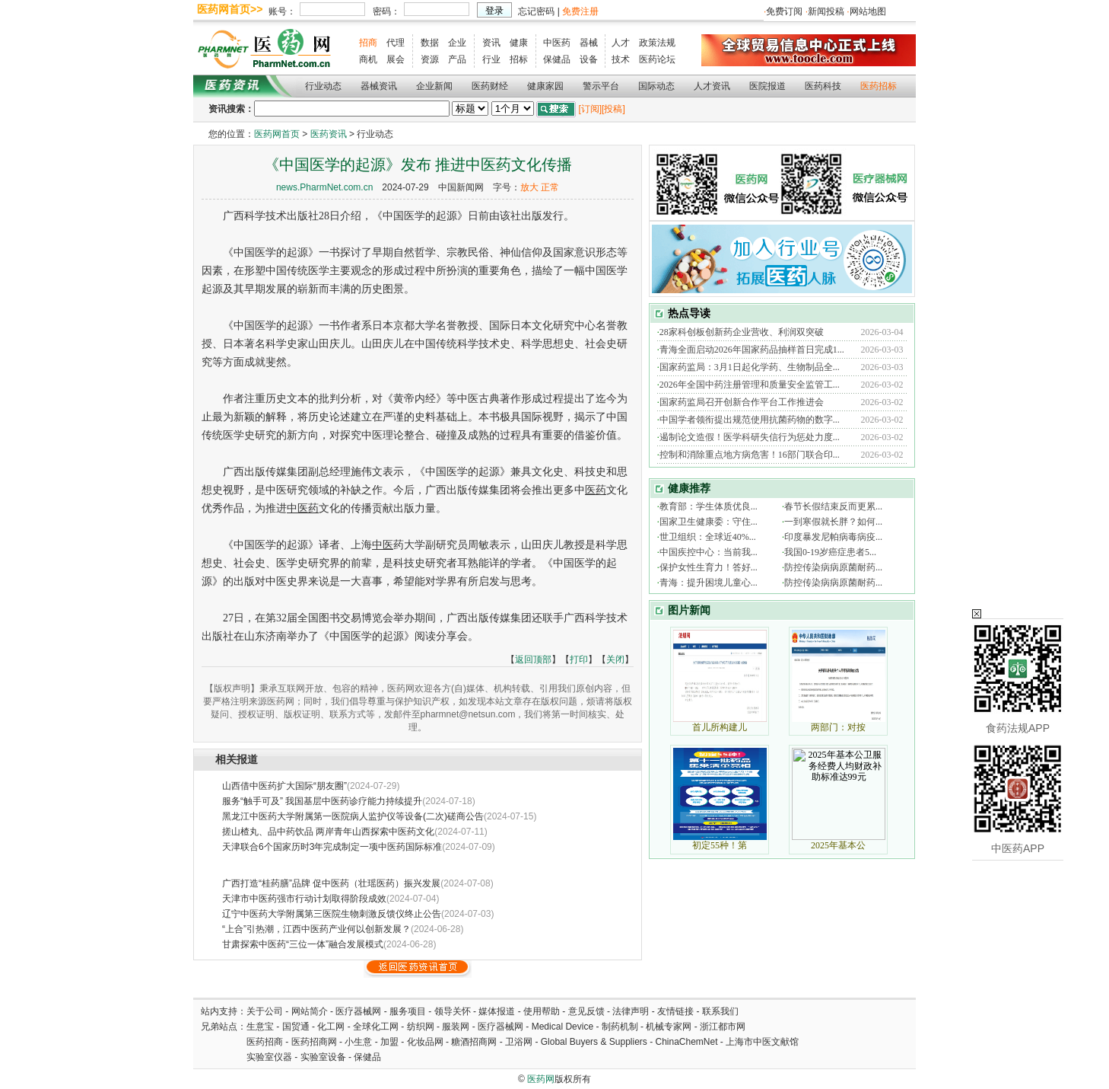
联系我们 (720, 1011)
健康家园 (545, 86)
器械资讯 (379, 86)
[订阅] (590, 109)
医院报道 (767, 86)
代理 (395, 42)
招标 (519, 59)
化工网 (331, 1026)
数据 (430, 42)
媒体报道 (496, 1011)
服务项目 (407, 1011)
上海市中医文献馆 (762, 1041)
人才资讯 (712, 86)
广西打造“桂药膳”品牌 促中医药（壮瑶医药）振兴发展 (331, 883)
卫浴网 (520, 1041)
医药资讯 (328, 134)
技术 (621, 59)
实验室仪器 (269, 1057)
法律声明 (630, 1011)
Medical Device (562, 1026)
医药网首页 (277, 134)
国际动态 (656, 86)
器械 (589, 42)
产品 (457, 59)
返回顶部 (533, 659)
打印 (579, 659)
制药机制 (620, 1026)
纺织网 (420, 1026)
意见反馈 (586, 1011)
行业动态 (323, 86)
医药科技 (823, 86)
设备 (589, 59)
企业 (457, 42)
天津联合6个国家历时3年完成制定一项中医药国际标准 (332, 847)
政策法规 (657, 42)
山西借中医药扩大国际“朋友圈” (284, 786)
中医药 (556, 42)
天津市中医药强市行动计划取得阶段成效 (304, 898)
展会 (395, 59)
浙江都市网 (722, 1026)
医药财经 (490, 86)
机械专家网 (668, 1026)
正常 (550, 187)
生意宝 (260, 1026)
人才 (621, 42)
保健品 (556, 59)
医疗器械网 (358, 1011)
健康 (519, 42)
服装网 (455, 1026)
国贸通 (296, 1026)
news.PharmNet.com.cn (324, 187)
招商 (368, 42)
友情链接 (675, 1011)
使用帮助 (541, 1011)
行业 (491, 59)
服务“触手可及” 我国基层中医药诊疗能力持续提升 (322, 801)
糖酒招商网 (474, 1041)
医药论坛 (657, 59)
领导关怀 (452, 1011)
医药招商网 (314, 1041)
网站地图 (868, 11)
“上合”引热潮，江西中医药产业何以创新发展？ (316, 929)
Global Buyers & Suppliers (594, 1041)
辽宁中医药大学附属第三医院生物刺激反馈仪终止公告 (331, 914)
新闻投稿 (826, 11)
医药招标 (878, 86)
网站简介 (309, 1011)
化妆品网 (425, 1041)
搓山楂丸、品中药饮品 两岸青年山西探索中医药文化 (328, 831)
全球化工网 (376, 1026)
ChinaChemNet (686, 1041)
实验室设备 (323, 1057)
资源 (430, 59)
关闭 (615, 659)
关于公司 (264, 1011)
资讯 (491, 42)
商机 (368, 59)
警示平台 (601, 86)
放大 (529, 187)
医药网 (540, 1079)
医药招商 (264, 1041)
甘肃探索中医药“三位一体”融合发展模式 (302, 944)
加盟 (390, 1041)
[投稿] (613, 109)
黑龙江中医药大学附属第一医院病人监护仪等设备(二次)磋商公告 (353, 816)
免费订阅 (784, 11)
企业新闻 (434, 86)
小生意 (358, 1041)
